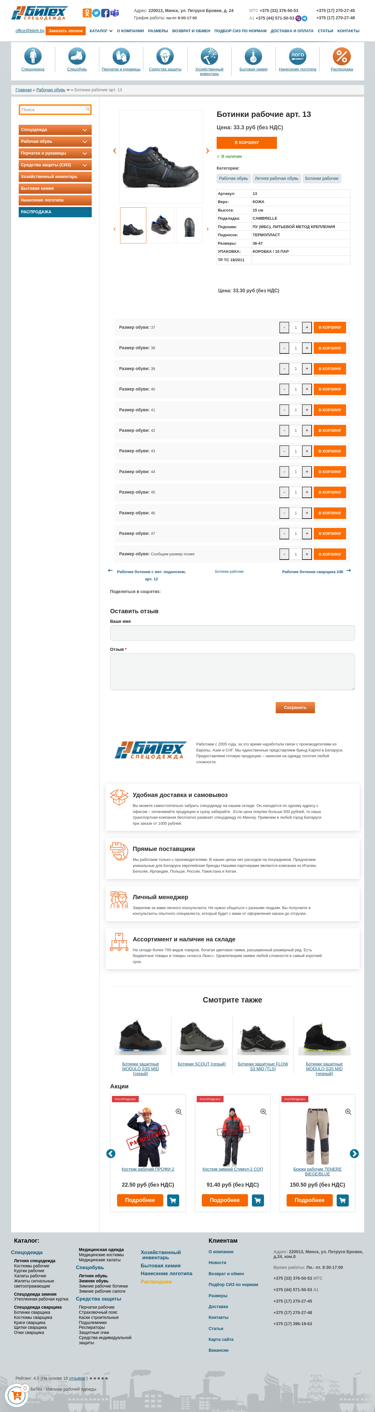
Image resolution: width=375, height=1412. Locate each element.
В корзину (247, 142)
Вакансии (219, 1350)
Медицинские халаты (100, 1259)
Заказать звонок (66, 30)
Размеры (158, 31)
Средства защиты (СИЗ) (55, 164)
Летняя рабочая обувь (277, 178)
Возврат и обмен (191, 31)
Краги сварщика (30, 1322)
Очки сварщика (29, 1332)
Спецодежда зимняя (35, 1294)
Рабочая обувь (50, 89)
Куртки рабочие (29, 1270)
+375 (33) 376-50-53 (293, 1278)
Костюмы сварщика (33, 1317)
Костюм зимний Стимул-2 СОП (232, 1169)
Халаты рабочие (30, 1275)
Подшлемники (93, 1322)
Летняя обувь (93, 1275)
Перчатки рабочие (97, 1307)
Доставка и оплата (293, 31)
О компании (130, 31)
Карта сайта (221, 1339)
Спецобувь (77, 69)
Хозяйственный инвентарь (209, 71)
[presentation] (156, 708)
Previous (115, 147)
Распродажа (342, 69)
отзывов (77, 1378)
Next (208, 147)
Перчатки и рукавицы (121, 69)
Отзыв (118, 649)
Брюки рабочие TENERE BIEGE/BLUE (318, 1171)
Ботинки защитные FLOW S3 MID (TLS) (263, 1066)
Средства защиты (165, 69)
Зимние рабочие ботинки (103, 1286)
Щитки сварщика (30, 1327)
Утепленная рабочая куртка (41, 1299)
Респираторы (92, 1327)
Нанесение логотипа (297, 69)
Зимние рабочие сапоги (102, 1291)
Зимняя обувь (94, 1281)
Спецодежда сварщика (38, 1307)
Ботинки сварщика (32, 1312)
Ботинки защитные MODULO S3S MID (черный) (324, 1069)
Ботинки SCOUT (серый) (202, 1064)
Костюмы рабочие (31, 1265)
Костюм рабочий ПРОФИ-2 (148, 1169)
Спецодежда (32, 69)
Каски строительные (99, 1317)
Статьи (325, 31)
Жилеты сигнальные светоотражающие (34, 1283)
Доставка (218, 1306)
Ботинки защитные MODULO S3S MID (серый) (140, 1069)
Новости (218, 1262)
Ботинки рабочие (321, 178)
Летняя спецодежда (35, 1260)
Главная (24, 89)
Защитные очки (94, 1332)
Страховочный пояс (98, 1312)
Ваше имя (120, 621)
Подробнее (140, 1200)
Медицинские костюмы (101, 1254)
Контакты (349, 31)
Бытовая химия (254, 69)
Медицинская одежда (101, 1249)
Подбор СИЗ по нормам (241, 31)
